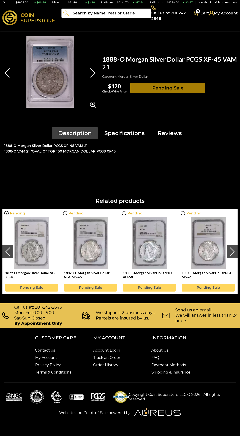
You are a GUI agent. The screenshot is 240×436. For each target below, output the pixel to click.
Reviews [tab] (170, 134)
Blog (189, 28)
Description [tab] (75, 134)
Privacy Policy (48, 365)
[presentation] (7, 252)
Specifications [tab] (124, 134)
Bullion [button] (69, 28)
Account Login (106, 350)
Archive (167, 28)
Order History (105, 365)
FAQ (155, 357)
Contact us (45, 350)
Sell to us (227, 28)
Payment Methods (168, 365)
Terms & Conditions (53, 372)
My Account (46, 357)
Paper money (136, 28)
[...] (106, 13)
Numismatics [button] (99, 28)
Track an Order (106, 357)
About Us (159, 350)
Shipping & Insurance (170, 372)
